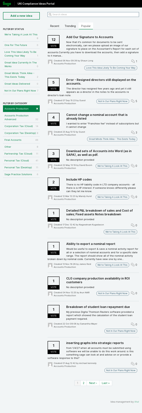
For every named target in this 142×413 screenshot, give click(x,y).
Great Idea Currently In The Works (21, 64)
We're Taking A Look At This (21, 36)
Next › (93, 383)
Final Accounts (21, 140)
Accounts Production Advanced (21, 117)
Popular (86, 26)
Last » (106, 383)
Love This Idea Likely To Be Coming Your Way (21, 53)
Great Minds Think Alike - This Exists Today (21, 75)
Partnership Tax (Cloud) (21, 153)
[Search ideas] (93, 14)
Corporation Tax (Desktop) (21, 133)
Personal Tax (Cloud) (21, 160)
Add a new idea (21, 15)
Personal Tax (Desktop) (21, 167)
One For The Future (21, 45)
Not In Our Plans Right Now (21, 90)
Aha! (136, 401)
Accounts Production (21, 108)
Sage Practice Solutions (21, 174)
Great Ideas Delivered (21, 84)
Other (21, 147)
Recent (54, 26)
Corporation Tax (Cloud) (21, 126)
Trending (70, 26)
